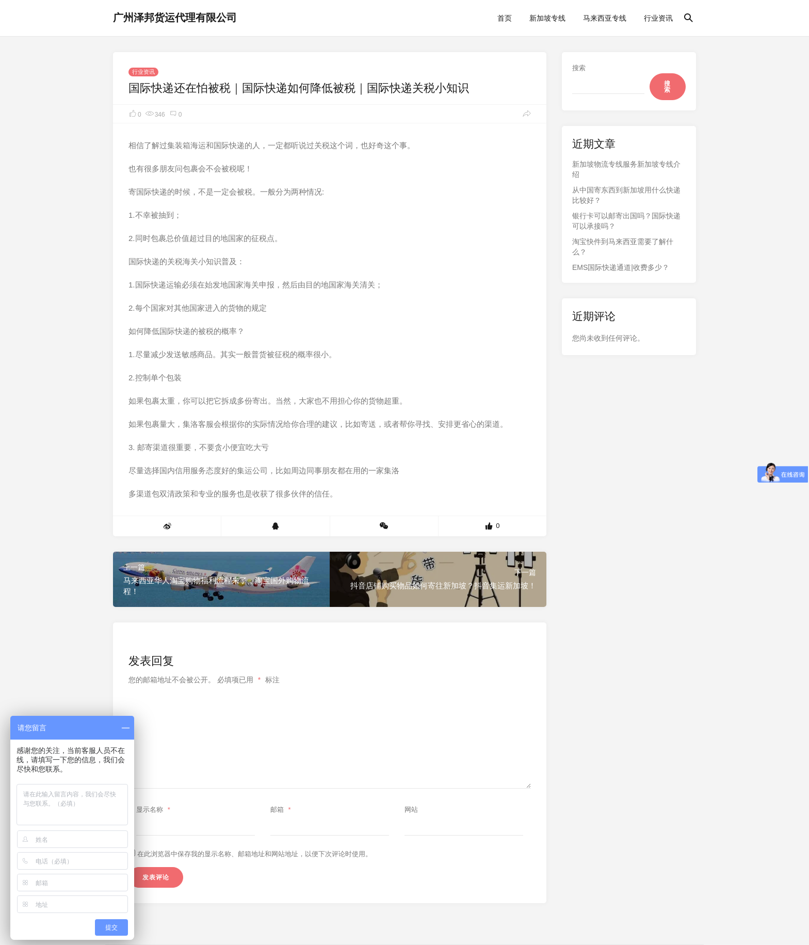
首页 (504, 18)
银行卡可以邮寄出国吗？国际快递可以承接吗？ (626, 221)
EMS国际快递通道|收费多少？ (620, 267)
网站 (411, 809)
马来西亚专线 (604, 18)
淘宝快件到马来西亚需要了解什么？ (622, 246)
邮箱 (282, 809)
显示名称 (154, 809)
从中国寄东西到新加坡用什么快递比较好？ (626, 195)
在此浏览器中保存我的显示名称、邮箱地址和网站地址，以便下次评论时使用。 (254, 854)
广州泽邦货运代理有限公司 (175, 17)
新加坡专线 (547, 18)
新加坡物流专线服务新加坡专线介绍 (626, 169)
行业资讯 (658, 18)
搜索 (579, 68)
